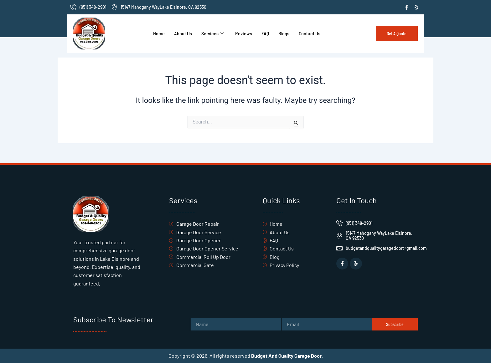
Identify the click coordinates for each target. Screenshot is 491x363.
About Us (183, 33)
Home (159, 33)
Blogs (283, 33)
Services (212, 33)
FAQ (265, 33)
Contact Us (309, 33)
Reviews (243, 33)
